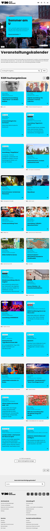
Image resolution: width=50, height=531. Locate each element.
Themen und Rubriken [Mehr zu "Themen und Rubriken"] (5, 505)
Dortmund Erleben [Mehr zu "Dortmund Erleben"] (5, 509)
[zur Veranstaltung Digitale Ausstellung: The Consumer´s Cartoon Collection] (37, 93)
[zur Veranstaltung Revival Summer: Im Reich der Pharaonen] (12, 187)
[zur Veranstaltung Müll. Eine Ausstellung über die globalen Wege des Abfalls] (37, 407)
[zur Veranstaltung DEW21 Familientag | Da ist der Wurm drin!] (37, 313)
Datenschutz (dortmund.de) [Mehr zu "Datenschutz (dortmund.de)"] (32, 524)
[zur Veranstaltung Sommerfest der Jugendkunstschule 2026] (12, 344)
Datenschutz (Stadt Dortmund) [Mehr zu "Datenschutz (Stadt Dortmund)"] (33, 526)
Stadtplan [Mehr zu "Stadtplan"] (3, 522)
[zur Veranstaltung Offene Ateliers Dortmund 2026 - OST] (12, 407)
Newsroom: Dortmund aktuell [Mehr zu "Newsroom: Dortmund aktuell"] (7, 507)
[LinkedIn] (48, 494)
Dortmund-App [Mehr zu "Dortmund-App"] (29, 503)
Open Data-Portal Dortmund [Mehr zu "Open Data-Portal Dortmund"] (7, 524)
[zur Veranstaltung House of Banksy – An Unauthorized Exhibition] (37, 281)
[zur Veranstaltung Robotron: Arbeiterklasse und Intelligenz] (37, 438)
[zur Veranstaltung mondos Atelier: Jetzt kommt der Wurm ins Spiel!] (12, 438)
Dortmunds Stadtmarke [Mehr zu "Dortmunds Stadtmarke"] (31, 514)
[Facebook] (28, 494)
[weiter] (48, 27)
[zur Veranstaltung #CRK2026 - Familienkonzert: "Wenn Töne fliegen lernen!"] (37, 376)
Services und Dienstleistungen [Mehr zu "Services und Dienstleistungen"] (7, 503)
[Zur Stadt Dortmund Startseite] (8, 2)
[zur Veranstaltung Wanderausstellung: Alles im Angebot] (12, 281)
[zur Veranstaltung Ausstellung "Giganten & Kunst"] (37, 124)
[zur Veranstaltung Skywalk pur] (37, 187)
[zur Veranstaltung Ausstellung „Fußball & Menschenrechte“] (37, 219)
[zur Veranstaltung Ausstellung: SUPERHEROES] (12, 313)
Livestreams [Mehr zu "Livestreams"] (28, 511)
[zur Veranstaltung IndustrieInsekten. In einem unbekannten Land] (37, 156)
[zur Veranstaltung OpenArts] (37, 344)
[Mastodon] (36, 494)
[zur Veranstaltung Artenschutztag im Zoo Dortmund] (12, 124)
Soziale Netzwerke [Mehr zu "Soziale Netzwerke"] (30, 509)
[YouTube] (44, 494)
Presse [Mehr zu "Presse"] (27, 505)
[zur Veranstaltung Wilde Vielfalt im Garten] (12, 250)
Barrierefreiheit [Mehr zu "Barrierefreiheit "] (4, 526)
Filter (44, 70)
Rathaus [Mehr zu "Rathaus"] (2, 511)
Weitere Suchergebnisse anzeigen (25, 461)
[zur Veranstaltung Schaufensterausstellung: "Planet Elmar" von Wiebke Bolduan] (12, 93)
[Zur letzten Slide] (2, 27)
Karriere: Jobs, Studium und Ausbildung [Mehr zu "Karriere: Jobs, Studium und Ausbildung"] (34, 507)
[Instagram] (32, 494)
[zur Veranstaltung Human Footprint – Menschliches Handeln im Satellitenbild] (37, 250)
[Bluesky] (40, 494)
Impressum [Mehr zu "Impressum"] (28, 522)
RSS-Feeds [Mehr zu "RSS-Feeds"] (3, 528)
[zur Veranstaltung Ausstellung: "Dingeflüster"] (12, 156)
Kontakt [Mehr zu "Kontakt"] (28, 520)
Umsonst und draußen (14, 34)
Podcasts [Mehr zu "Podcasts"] (28, 512)
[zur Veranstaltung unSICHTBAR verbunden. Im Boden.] (12, 376)
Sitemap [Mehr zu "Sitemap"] (2, 520)
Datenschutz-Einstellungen (32, 528)
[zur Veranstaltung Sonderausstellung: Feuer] (12, 219)
